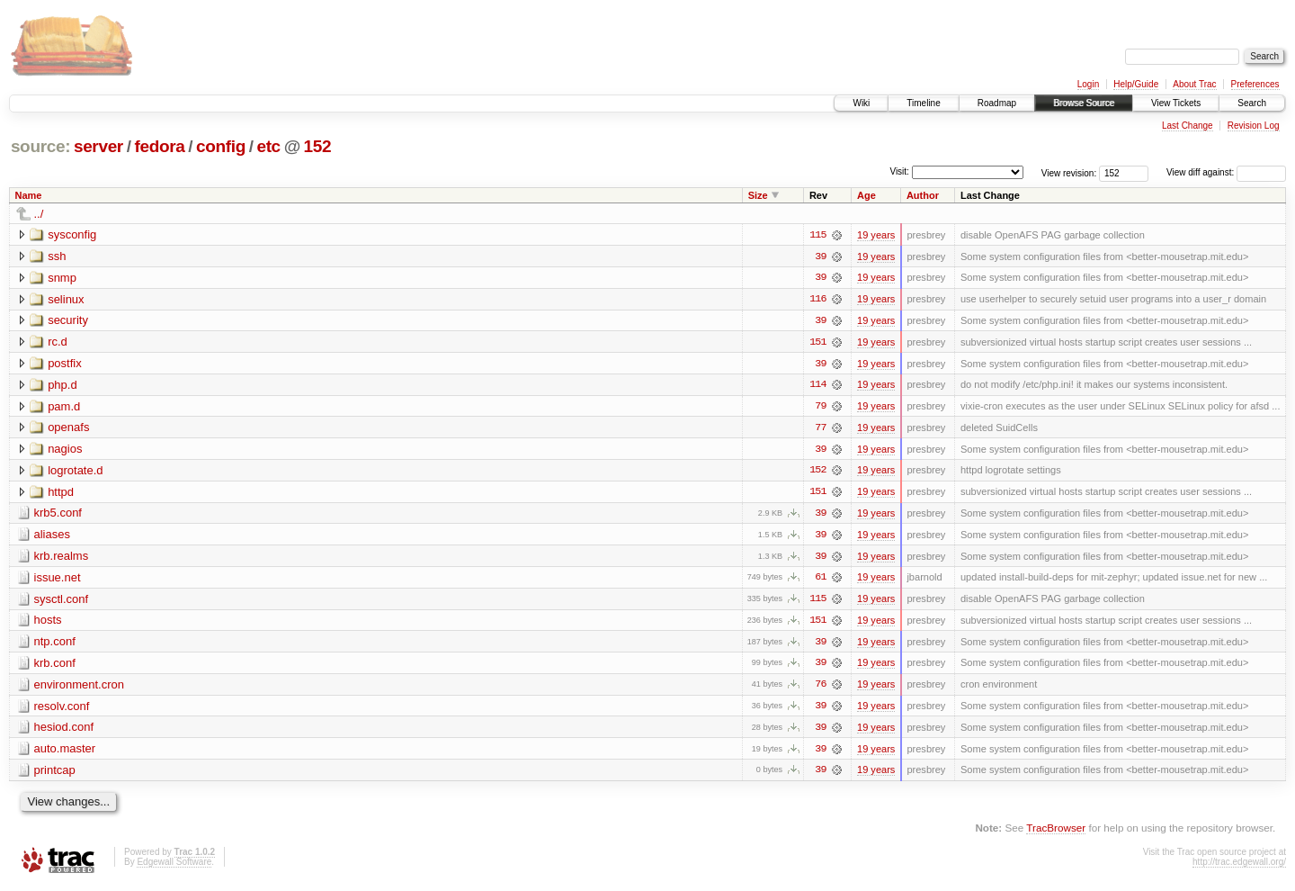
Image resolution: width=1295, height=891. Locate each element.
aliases (52, 537)
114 (817, 386)
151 (817, 343)
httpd (61, 493)
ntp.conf (55, 645)
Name (28, 195)
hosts (48, 623)
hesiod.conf (64, 731)
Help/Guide (1135, 84)
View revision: (1069, 172)
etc (268, 146)
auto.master (65, 753)
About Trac (1194, 84)
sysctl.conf (61, 601)
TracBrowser (1055, 833)
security (68, 321)
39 (820, 256)
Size (758, 195)
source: (40, 146)
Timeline (923, 103)
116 (817, 299)
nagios (65, 450)
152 (318, 146)
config (221, 146)
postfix (65, 364)
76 (820, 688)
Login (1088, 84)
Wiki (861, 103)
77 (820, 429)
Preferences (1255, 84)
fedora (159, 146)
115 (817, 235)
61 (820, 580)
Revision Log (1254, 125)
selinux (66, 299)
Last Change (1187, 125)
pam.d (64, 407)
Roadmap (997, 103)
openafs (68, 429)
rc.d (57, 342)
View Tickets (1176, 103)
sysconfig (72, 234)
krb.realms (61, 558)
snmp (62, 277)
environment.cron (79, 688)
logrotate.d (75, 472)
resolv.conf (62, 709)
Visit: (899, 171)
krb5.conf (58, 515)
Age (866, 195)
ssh (57, 256)
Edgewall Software (174, 866)
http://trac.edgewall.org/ (1239, 866)
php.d (62, 385)
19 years (876, 235)
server (98, 146)
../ (39, 213)
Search (1251, 103)
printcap (55, 774)
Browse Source (1083, 103)
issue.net (57, 580)
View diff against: (1226, 172)
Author (922, 195)
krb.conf (55, 666)
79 (820, 407)
